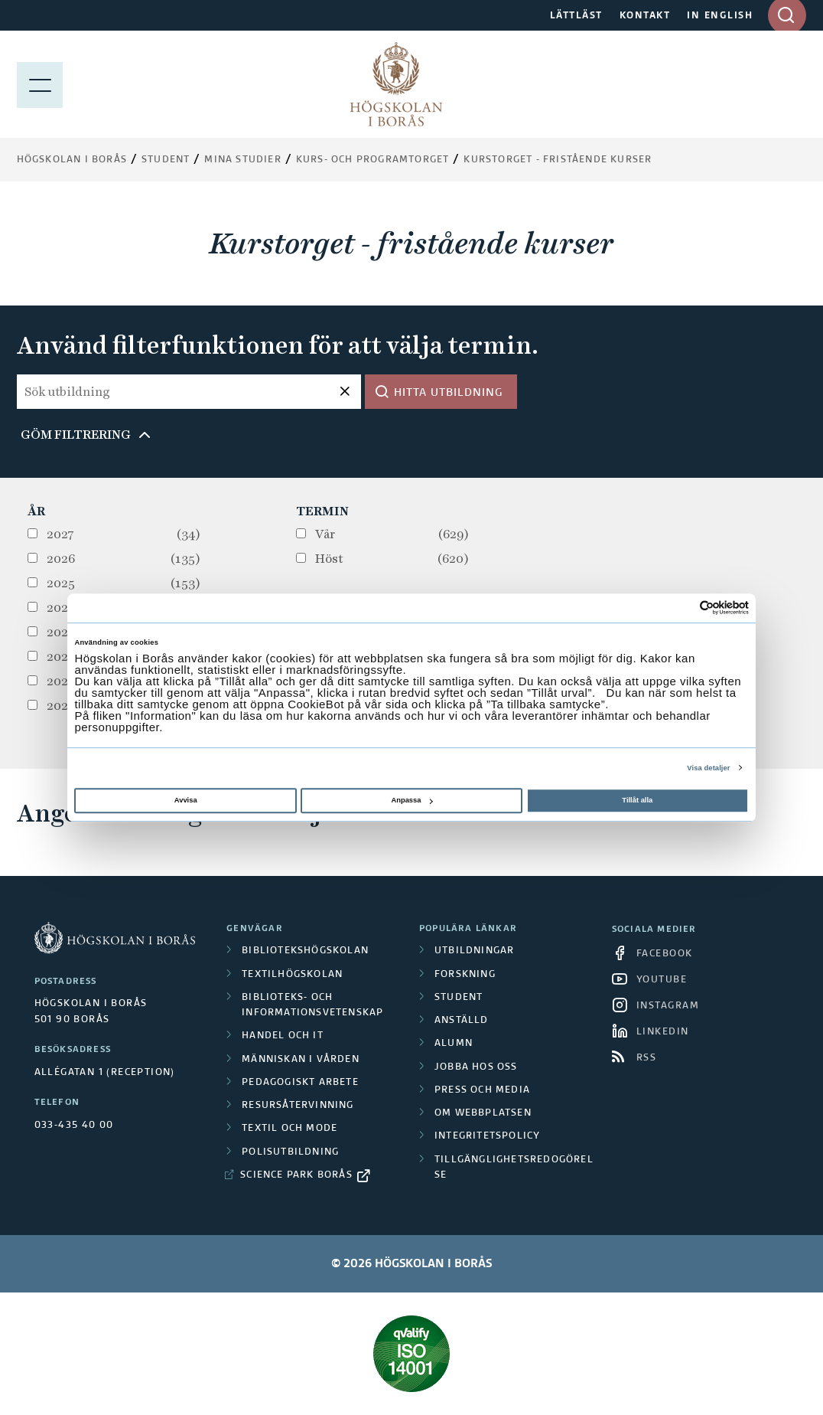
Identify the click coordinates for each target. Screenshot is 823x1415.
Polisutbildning (290, 1152)
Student (166, 160)
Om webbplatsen (483, 1113)
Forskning (465, 974)
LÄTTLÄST (576, 16)
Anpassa (411, 800)
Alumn (453, 1043)
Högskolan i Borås (72, 160)
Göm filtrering (76, 434)
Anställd (461, 1020)
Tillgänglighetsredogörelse (514, 1168)
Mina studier (242, 160)
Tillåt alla (637, 800)
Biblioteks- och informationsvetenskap (312, 1005)
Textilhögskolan (292, 974)
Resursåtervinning (297, 1105)
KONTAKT (645, 16)
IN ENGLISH (720, 16)
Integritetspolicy (487, 1136)
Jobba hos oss (476, 1067)
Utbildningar (474, 951)
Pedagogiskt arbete (300, 1082)
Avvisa (185, 800)
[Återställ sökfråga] (345, 391)
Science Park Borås (296, 1175)
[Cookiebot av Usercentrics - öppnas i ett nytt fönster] (682, 608)
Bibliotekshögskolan (305, 951)
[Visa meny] (40, 84)
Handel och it (283, 1036)
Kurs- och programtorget (373, 160)
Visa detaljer (708, 768)
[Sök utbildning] (189, 391)
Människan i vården (300, 1059)
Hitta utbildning (448, 393)
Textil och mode (289, 1128)
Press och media (482, 1090)
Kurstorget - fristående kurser (558, 160)
